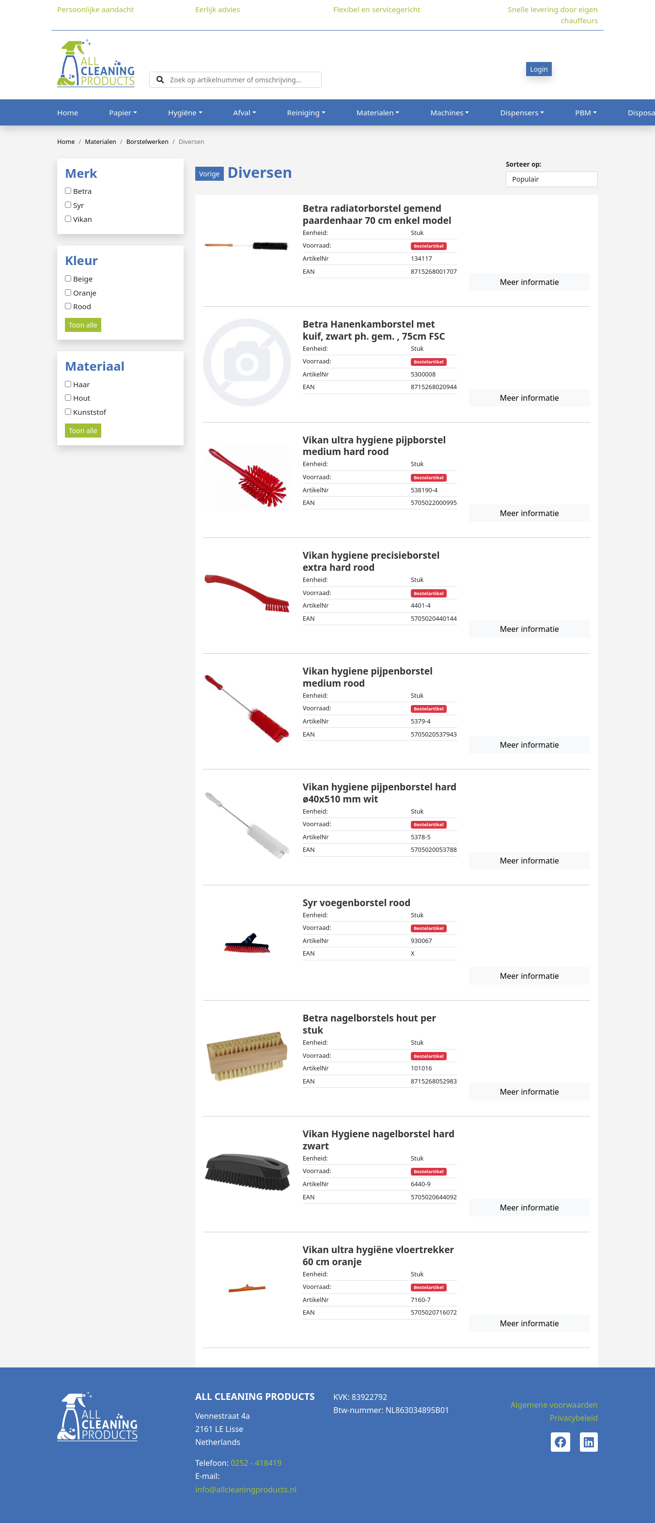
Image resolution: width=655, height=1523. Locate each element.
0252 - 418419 (256, 1463)
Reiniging (303, 112)
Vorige (209, 173)
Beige (83, 279)
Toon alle (83, 325)
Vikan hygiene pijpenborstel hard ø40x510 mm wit (379, 792)
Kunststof (89, 412)
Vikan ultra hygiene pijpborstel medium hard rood (374, 445)
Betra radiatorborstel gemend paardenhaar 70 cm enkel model (377, 214)
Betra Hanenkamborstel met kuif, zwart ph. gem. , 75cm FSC (374, 330)
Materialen (375, 112)
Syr (78, 205)
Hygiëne (182, 112)
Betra (82, 191)
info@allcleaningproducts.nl (245, 1489)
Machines (446, 112)
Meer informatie (529, 282)
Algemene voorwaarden (554, 1404)
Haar (81, 384)
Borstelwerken (147, 141)
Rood (82, 306)
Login (539, 69)
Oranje (84, 293)
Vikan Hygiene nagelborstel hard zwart (378, 1139)
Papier (120, 112)
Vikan (82, 219)
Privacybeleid (574, 1418)
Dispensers (519, 112)
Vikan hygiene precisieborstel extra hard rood (371, 561)
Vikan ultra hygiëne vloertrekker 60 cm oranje (378, 1255)
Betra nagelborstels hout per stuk (369, 1023)
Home (67, 112)
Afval (242, 112)
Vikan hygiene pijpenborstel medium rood (368, 677)
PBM (583, 112)
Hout (81, 398)
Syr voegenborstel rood (357, 902)
